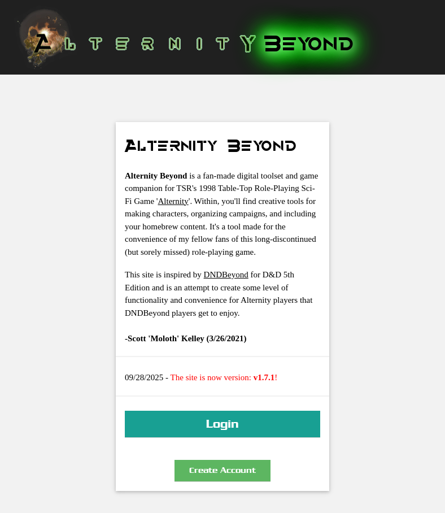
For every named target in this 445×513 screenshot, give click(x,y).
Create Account (222, 470)
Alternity (173, 201)
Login (222, 424)
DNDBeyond (226, 274)
